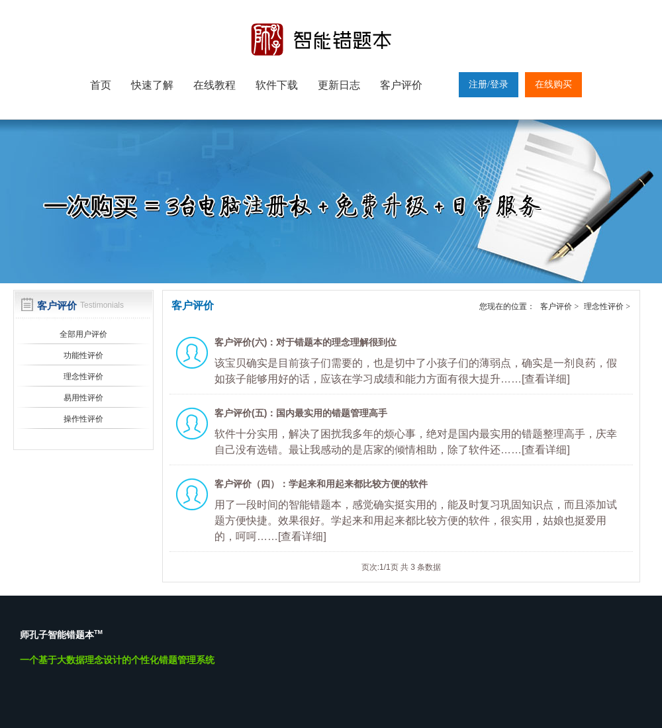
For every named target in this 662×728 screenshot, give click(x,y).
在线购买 (553, 84)
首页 (100, 85)
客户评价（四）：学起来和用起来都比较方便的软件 (321, 483)
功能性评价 (83, 355)
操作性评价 (83, 419)
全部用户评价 (83, 334)
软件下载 (277, 85)
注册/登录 (488, 84)
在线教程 (214, 85)
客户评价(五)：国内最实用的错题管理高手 (300, 413)
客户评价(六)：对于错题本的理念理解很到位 (305, 342)
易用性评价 (83, 397)
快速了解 (152, 85)
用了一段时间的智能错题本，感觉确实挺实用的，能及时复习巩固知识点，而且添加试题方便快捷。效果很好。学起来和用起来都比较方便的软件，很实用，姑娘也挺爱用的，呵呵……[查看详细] (415, 520)
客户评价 (401, 85)
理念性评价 (83, 376)
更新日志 (339, 85)
